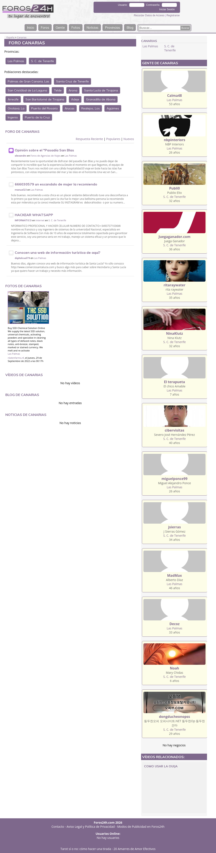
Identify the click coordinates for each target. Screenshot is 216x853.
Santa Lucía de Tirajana (101, 90)
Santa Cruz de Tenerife (72, 81)
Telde (58, 90)
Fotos (75, 27)
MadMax (174, 575)
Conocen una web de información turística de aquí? (57, 252)
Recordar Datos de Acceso (149, 15)
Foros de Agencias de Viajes (46, 155)
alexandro (21, 155)
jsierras (174, 527)
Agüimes (113, 108)
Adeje (75, 99)
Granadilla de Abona (100, 99)
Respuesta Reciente (89, 139)
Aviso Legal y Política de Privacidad (91, 827)
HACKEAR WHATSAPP (34, 215)
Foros (45, 27)
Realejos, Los (90, 108)
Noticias (92, 27)
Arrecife (13, 99)
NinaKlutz (174, 333)
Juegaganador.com (175, 236)
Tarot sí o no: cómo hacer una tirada (86, 849)
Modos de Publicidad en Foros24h (141, 827)
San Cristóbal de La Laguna (27, 90)
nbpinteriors (174, 139)
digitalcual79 (22, 258)
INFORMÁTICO (23, 220)
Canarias (22, 37)
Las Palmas (16, 61)
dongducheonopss (174, 716)
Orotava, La (16, 108)
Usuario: (123, 4)
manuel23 (21, 189)
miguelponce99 (175, 478)
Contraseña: (153, 4)
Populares (113, 139)
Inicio (30, 27)
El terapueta (174, 381)
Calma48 (174, 95)
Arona (73, 90)
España (10, 37)
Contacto (58, 827)
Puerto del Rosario (44, 108)
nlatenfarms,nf (16, 357)
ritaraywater (174, 285)
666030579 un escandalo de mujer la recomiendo (56, 184)
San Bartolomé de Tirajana (44, 99)
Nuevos (129, 139)
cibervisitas (174, 430)
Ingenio (13, 117)
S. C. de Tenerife (42, 61)
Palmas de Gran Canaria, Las (28, 81)
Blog (130, 27)
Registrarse (173, 15)
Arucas (69, 108)
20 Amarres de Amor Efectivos (134, 849)
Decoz (174, 623)
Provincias (112, 27)
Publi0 (174, 188)
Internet (40, 220)
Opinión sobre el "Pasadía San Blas (44, 150)
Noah (174, 668)
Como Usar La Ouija (160, 766)
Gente (60, 27)
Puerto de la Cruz (37, 117)
